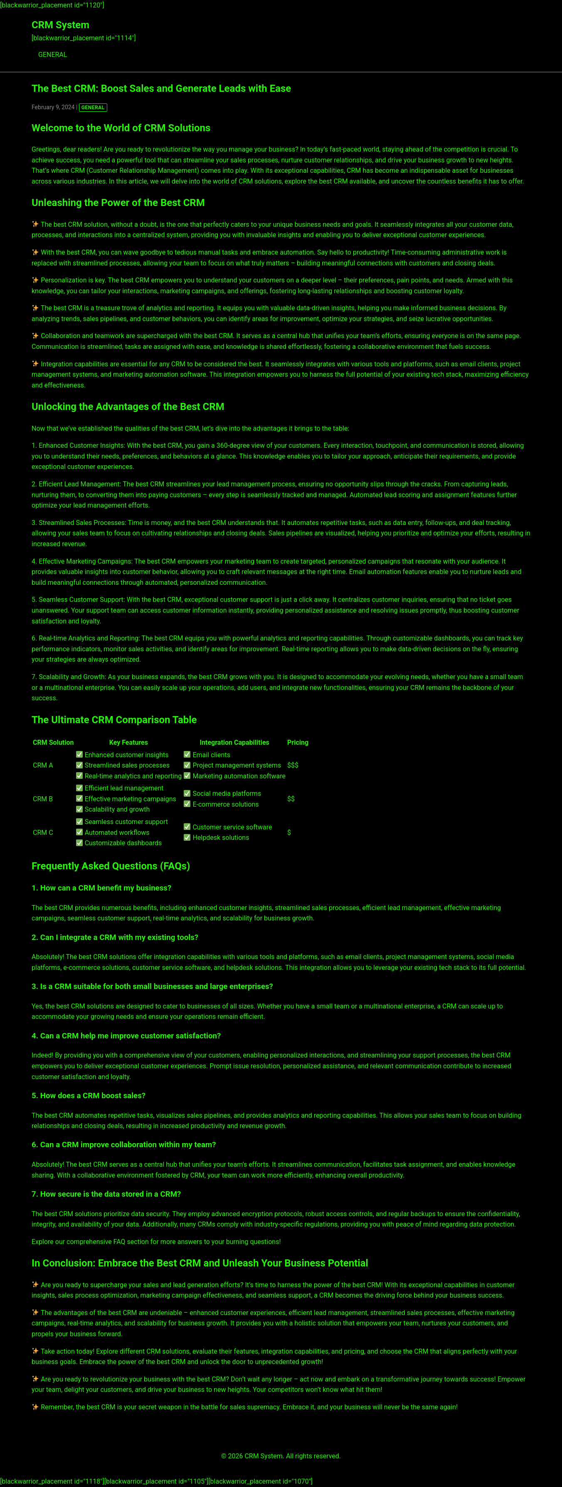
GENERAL (52, 55)
